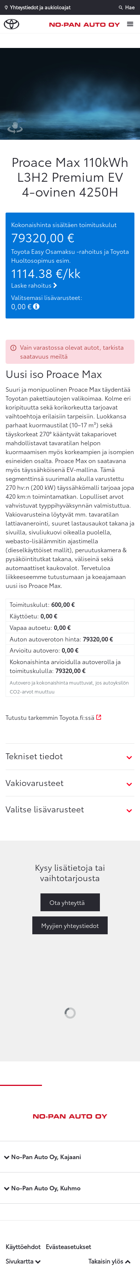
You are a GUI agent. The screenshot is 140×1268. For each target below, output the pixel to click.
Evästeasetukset (68, 1246)
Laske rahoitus (34, 285)
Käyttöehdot (23, 1246)
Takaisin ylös (109, 1260)
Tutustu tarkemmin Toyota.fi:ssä (54, 717)
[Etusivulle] (86, 24)
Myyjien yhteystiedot (70, 925)
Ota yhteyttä (67, 902)
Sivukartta (23, 1260)
